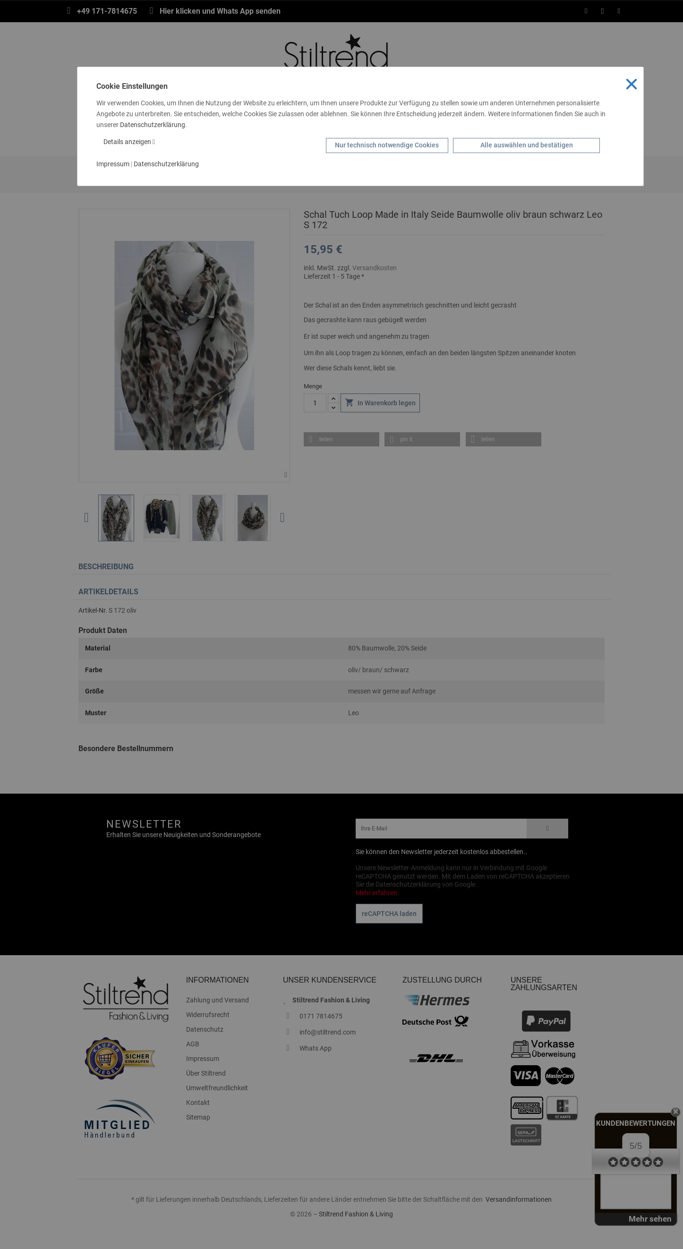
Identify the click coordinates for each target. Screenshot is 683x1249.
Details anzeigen (129, 141)
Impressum (112, 164)
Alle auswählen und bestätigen (526, 145)
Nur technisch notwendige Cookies (387, 145)
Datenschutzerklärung (152, 124)
